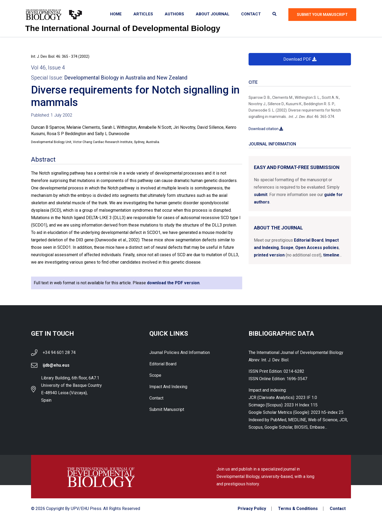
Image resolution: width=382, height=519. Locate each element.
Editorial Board (308, 240)
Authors (174, 14)
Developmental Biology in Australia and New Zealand (125, 77)
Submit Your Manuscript (322, 14)
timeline (331, 255)
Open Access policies (317, 247)
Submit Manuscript (166, 409)
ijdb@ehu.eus (56, 365)
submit (260, 194)
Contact (251, 14)
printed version (269, 255)
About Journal (212, 14)
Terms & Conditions (298, 509)
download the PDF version (173, 282)
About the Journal (278, 227)
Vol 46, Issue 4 (48, 67)
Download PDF (299, 59)
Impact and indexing (168, 386)
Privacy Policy (252, 509)
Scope (287, 247)
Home (116, 14)
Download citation (266, 129)
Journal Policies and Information (179, 352)
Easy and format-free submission (297, 167)
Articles (143, 14)
